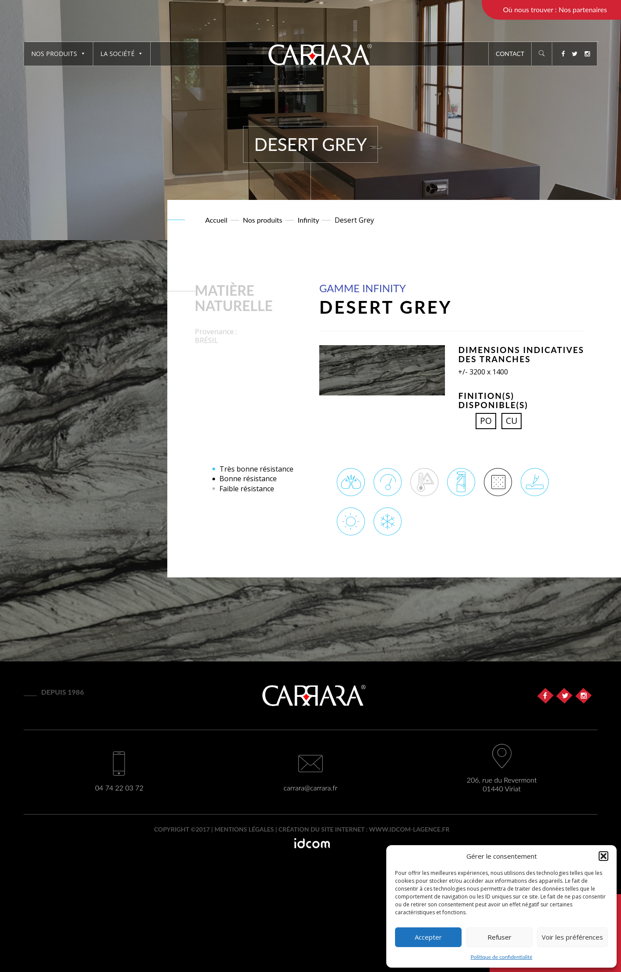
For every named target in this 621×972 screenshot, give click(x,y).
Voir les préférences (572, 937)
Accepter (428, 937)
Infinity (308, 220)
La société (121, 53)
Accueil (216, 220)
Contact (510, 53)
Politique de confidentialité (502, 957)
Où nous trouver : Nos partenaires (555, 9)
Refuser (499, 937)
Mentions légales (244, 829)
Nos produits (58, 53)
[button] (603, 856)
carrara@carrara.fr (311, 787)
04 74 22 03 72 (119, 787)
